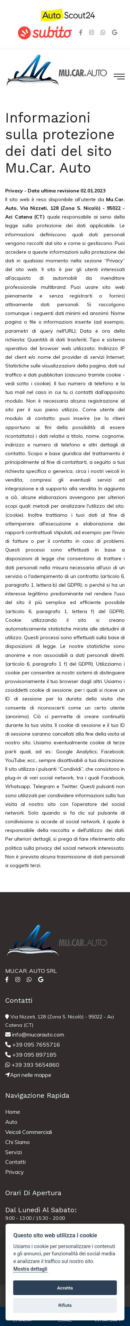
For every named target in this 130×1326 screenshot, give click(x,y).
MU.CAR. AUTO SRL (31, 970)
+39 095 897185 (31, 1054)
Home (12, 1111)
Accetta (65, 1288)
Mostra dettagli (30, 1269)
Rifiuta (64, 1305)
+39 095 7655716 (32, 1044)
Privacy (14, 1171)
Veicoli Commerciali (28, 1131)
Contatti (15, 1161)
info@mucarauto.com (34, 1034)
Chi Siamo (17, 1141)
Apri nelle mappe (28, 1074)
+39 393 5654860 (32, 1064)
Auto (11, 1121)
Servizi (13, 1152)
